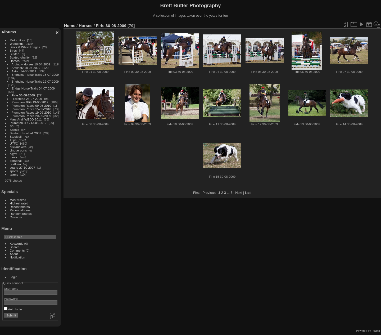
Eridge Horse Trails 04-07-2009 (33, 88)
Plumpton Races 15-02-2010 (31, 109)
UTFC (14, 143)
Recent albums (20, 210)
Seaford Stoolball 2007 (25, 133)
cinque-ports (18, 150)
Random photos (21, 213)
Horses (15, 60)
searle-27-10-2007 (22, 167)
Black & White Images (25, 47)
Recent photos (20, 206)
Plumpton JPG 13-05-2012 (30, 102)
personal (16, 160)
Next (238, 193)
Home (69, 25)
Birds (13, 50)
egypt (13, 153)
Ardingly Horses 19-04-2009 (31, 64)
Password (11, 298)
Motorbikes (17, 40)
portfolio (15, 164)
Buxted (15, 54)
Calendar (16, 217)
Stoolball (16, 136)
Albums (8, 32)
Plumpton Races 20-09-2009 (31, 116)
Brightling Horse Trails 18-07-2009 (35, 74)
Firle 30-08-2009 (23, 95)
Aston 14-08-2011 (24, 71)
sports (14, 171)
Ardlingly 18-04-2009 (26, 67)
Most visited (18, 200)
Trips (13, 140)
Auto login (13, 309)
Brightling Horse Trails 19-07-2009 (35, 81)
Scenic (14, 129)
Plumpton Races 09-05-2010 (31, 105)
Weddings (17, 43)
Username (11, 288)
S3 (11, 126)
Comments (17, 250)
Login (13, 277)
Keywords (17, 243)
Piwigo (376, 330)
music (14, 157)
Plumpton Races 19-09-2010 (31, 112)
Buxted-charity (20, 57)
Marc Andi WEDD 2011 (26, 119)
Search (15, 247)
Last (248, 193)
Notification (17, 257)
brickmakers (18, 147)
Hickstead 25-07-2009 (27, 98)
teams (14, 174)
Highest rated (19, 203)
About (14, 254)
